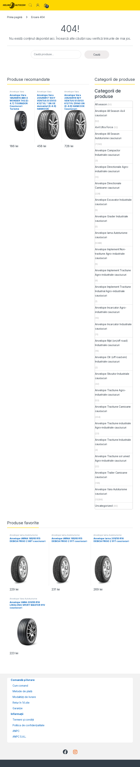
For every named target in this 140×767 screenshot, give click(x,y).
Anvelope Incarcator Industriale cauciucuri (113, 326)
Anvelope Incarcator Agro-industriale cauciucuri (111, 309)
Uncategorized (104, 505)
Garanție (18, 708)
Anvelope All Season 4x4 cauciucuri (110, 113)
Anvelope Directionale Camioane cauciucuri (108, 185)
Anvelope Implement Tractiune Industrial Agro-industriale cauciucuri (113, 291)
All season (101, 104)
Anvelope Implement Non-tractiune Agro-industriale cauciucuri (110, 254)
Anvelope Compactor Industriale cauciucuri (107, 152)
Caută (96, 54)
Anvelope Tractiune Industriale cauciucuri (113, 442)
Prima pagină (14, 17)
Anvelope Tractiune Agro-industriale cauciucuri (110, 392)
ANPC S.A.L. (19, 736)
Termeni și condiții (23, 719)
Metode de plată (22, 691)
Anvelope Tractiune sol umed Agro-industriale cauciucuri (112, 458)
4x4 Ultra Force (104, 127)
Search (30, 5)
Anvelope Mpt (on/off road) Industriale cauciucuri (111, 343)
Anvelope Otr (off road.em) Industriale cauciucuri (111, 359)
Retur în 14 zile (21, 702)
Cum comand (20, 685)
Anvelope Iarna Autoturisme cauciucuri (111, 235)
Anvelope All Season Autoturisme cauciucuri (108, 136)
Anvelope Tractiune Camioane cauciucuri (113, 409)
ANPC (16, 730)
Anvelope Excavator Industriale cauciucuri (113, 202)
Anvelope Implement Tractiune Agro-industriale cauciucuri (113, 272)
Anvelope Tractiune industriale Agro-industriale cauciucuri (113, 425)
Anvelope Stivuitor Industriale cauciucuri (112, 376)
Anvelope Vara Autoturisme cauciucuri (111, 491)
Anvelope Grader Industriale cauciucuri (111, 218)
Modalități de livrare (24, 696)
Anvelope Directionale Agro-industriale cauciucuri (112, 169)
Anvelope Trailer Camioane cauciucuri (111, 475)
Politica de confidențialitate (28, 725)
